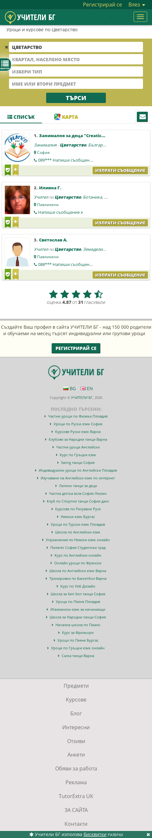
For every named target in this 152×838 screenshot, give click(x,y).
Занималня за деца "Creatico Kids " (78, 135)
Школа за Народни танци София (78, 617)
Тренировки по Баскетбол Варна (77, 578)
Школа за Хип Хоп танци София (78, 593)
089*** (67, 160)
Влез (136, 4)
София (43, 152)
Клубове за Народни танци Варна (78, 439)
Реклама (76, 782)
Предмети (76, 685)
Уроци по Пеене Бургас (77, 640)
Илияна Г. (50, 188)
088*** (67, 264)
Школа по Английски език (77, 532)
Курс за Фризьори (78, 632)
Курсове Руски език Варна (78, 431)
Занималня (45, 145)
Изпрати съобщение (120, 170)
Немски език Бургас (78, 516)
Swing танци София (78, 462)
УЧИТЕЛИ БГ (82, 397)
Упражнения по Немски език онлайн (78, 539)
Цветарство (73, 145)
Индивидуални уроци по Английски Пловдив (78, 470)
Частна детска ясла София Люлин (77, 493)
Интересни (76, 727)
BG (69, 388)
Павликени (48, 204)
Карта (66, 117)
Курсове (76, 699)
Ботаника (92, 197)
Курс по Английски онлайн (78, 555)
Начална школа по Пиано (78, 624)
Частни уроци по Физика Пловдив (77, 416)
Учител (41, 197)
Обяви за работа (76, 768)
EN (86, 388)
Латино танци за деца (78, 485)
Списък (21, 117)
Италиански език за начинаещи (77, 609)
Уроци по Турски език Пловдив (78, 524)
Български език (103, 145)
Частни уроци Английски (78, 447)
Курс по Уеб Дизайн (77, 586)
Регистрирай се (102, 4)
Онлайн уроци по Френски (77, 562)
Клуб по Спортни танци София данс (78, 501)
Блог (76, 713)
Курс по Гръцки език (78, 454)
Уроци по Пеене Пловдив (78, 601)
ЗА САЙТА (76, 810)
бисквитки (95, 834)
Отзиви (76, 741)
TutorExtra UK (76, 796)
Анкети (76, 754)
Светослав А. (53, 240)
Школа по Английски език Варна (77, 570)
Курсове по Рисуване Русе (78, 508)
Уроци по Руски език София (78, 423)
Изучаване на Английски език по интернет (78, 477)
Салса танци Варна (78, 655)
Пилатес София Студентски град (78, 547)
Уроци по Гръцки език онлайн (78, 647)
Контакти (76, 823)
